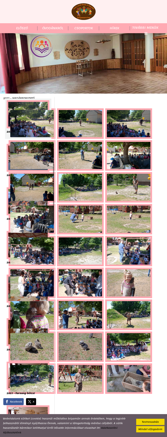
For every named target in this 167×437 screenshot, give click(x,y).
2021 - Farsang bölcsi (21, 394)
